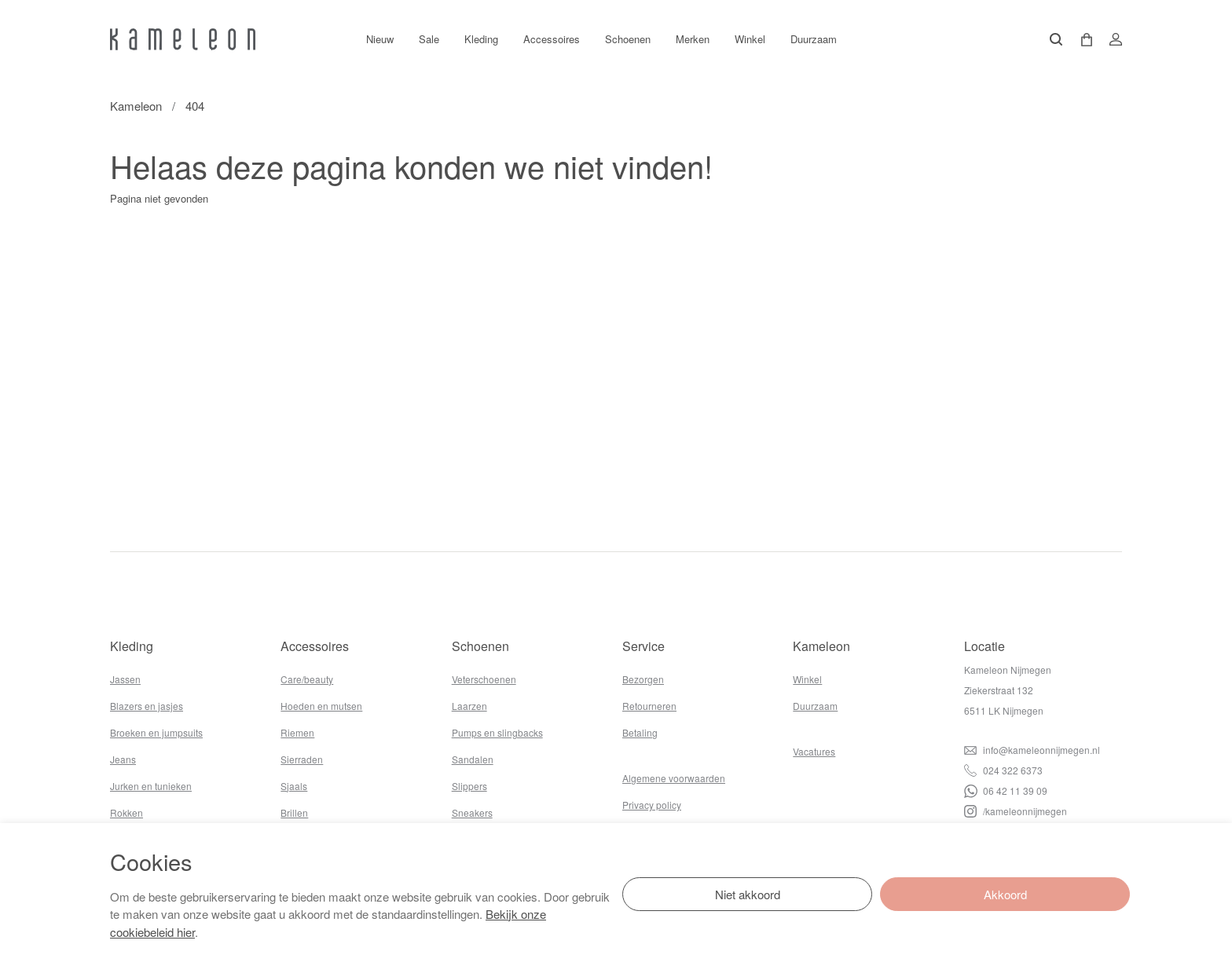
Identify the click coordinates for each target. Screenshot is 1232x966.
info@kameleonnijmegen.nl (1032, 749)
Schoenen (628, 38)
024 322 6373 (1003, 770)
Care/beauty (306, 679)
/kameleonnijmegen (1015, 811)
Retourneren (649, 705)
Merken (693, 38)
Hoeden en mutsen (321, 705)
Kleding (481, 38)
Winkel (750, 38)
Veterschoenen (484, 679)
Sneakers (472, 812)
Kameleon (136, 105)
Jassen (125, 679)
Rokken (126, 812)
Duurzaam (813, 38)
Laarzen (469, 705)
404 (194, 105)
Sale (429, 38)
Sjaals (293, 785)
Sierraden (301, 759)
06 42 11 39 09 (1005, 790)
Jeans (123, 759)
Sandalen (472, 759)
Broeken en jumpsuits (156, 732)
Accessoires (551, 38)
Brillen (294, 812)
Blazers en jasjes (146, 705)
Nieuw (380, 38)
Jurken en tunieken (151, 785)
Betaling (640, 732)
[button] (1081, 39)
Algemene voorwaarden (673, 778)
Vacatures (814, 751)
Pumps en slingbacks (497, 732)
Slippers (469, 785)
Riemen (297, 732)
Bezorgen (643, 679)
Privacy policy (651, 804)
